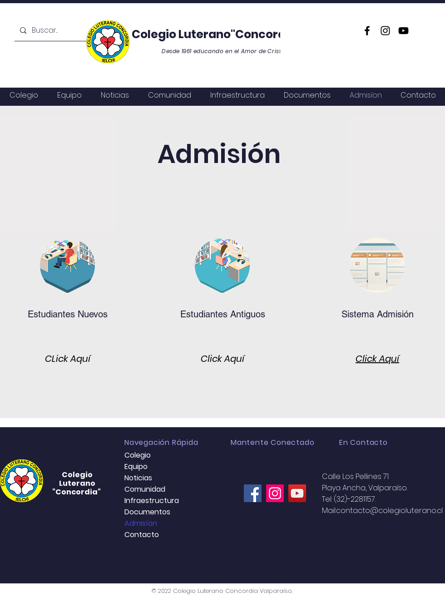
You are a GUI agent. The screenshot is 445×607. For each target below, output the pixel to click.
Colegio (137, 455)
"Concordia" (77, 492)
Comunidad (144, 489)
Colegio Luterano (77, 479)
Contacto (141, 534)
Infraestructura (151, 500)
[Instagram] (385, 31)
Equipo (136, 466)
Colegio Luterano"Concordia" (217, 34)
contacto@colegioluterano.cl (389, 510)
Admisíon (140, 523)
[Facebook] (367, 31)
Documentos (147, 512)
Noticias (138, 478)
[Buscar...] (56, 30)
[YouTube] (403, 31)
